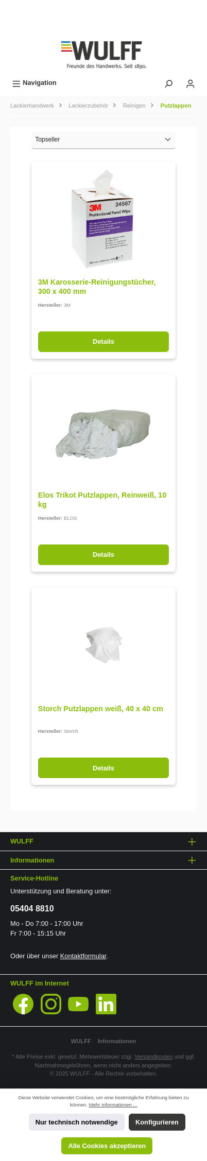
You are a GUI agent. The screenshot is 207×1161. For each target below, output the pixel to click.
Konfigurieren (157, 1122)
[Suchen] (168, 82)
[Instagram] (51, 1004)
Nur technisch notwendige (77, 1122)
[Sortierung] (103, 140)
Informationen (117, 1041)
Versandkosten (153, 1056)
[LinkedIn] (106, 1004)
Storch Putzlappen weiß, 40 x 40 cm (100, 709)
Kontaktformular (83, 956)
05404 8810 (32, 908)
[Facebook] (23, 1004)
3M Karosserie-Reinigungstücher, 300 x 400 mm (97, 286)
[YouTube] (78, 1004)
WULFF (81, 1041)
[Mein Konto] (190, 82)
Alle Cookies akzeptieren (107, 1146)
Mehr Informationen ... (113, 1104)
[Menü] (34, 82)
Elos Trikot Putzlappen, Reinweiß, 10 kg (102, 499)
